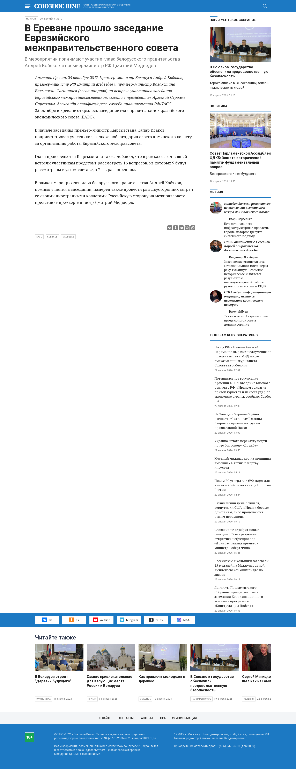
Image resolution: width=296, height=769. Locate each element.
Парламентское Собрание (233, 20)
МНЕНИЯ (216, 192)
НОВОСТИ (31, 19)
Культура (249, 699)
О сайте (105, 718)
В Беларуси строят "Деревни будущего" (53, 678)
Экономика (43, 699)
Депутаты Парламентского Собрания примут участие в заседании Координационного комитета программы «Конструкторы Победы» (238, 596)
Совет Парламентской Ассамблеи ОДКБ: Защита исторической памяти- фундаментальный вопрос (240, 160)
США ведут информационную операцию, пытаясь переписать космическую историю (247, 298)
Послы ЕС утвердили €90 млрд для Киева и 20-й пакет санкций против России (242, 485)
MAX (183, 620)
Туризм (92, 699)
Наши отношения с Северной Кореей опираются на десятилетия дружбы (247, 246)
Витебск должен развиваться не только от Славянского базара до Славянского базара (247, 208)
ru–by (156, 620)
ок (74, 619)
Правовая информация (178, 718)
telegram (129, 619)
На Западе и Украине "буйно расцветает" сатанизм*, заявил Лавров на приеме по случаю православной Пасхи (238, 421)
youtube (101, 619)
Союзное (145, 699)
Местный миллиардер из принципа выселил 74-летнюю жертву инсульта (242, 463)
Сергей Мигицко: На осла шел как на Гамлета (264, 678)
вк (47, 619)
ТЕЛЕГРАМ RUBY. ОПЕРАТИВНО (234, 335)
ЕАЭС (39, 237)
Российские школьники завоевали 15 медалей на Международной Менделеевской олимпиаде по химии (241, 568)
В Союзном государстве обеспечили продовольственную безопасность (239, 71)
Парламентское (201, 699)
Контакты (126, 718)
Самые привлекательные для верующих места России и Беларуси (109, 681)
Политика (218, 106)
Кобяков (52, 237)
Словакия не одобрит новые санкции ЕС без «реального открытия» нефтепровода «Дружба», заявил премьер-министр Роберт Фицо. (236, 538)
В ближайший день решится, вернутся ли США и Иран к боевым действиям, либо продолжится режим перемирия (241, 510)
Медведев (68, 237)
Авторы (147, 718)
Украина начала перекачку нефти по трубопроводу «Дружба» (240, 443)
